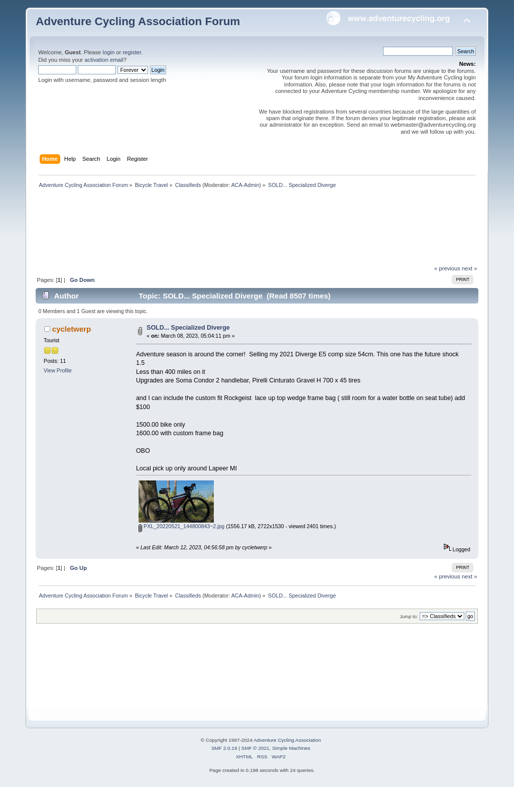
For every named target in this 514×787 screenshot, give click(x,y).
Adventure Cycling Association (287, 740)
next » (469, 268)
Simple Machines (291, 748)
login (108, 52)
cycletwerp (71, 329)
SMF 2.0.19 (224, 748)
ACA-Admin (245, 185)
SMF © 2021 (255, 748)
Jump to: (409, 616)
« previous (447, 268)
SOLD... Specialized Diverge (188, 327)
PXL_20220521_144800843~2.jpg (181, 526)
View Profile (58, 370)
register (131, 52)
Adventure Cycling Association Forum (138, 21)
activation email (103, 60)
